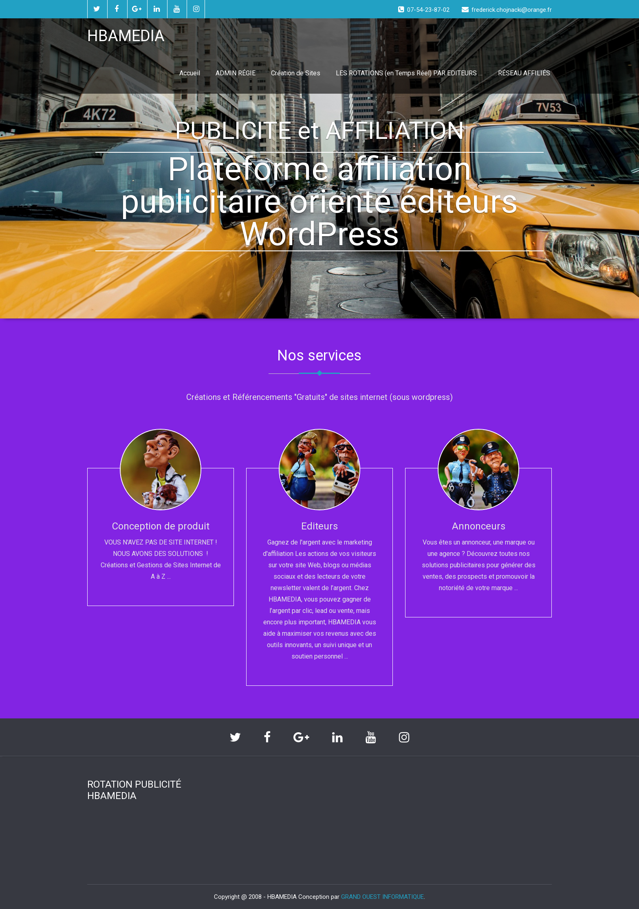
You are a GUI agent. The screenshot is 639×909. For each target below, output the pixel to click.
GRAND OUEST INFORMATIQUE (382, 896)
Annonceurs (478, 526)
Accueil (189, 73)
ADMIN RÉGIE (236, 73)
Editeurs (319, 526)
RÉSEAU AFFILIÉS (524, 73)
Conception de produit (160, 526)
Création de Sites (295, 73)
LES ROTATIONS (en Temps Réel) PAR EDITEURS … (409, 73)
